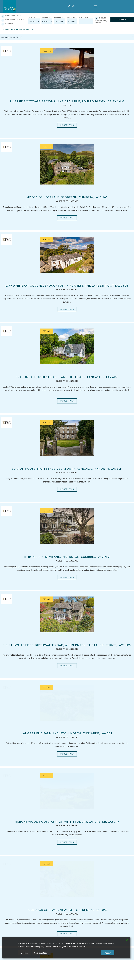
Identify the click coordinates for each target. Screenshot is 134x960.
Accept (108, 952)
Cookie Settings (41, 952)
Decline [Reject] (24, 952)
